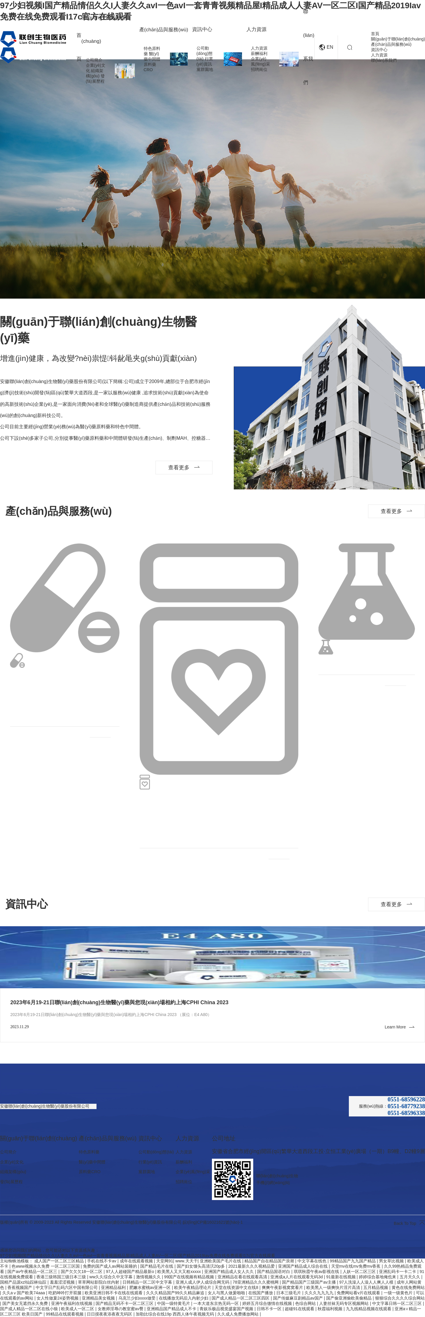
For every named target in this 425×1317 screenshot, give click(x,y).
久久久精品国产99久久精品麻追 (175, 1292)
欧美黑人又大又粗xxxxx (179, 1271)
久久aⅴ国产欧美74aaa (24, 1292)
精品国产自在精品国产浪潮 (269, 1261)
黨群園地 (205, 69)
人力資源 (259, 48)
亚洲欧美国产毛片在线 (221, 1261)
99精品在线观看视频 (65, 1314)
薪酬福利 (259, 53)
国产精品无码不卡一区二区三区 (125, 1303)
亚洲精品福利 (114, 1287)
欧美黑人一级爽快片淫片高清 (333, 1287)
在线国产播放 (261, 1292)
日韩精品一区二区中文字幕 (147, 1282)
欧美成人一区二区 (78, 1308)
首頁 (375, 33)
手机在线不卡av (102, 1261)
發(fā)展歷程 (11, 1181)
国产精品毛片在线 (157, 1266)
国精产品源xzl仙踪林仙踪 (24, 1282)
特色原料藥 (89, 1152)
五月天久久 (410, 1276)
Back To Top (409, 1223)
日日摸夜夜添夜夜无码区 (110, 1314)
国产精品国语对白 (274, 1271)
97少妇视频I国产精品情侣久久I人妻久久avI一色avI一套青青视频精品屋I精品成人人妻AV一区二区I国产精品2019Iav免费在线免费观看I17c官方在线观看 (137, 1255)
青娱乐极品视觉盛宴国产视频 (227, 1308)
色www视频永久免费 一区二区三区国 (46, 1266)
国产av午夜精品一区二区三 (32, 1271)
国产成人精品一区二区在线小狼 (29, 1308)
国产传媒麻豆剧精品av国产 (298, 1298)
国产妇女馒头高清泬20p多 (201, 1266)
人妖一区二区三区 (360, 1271)
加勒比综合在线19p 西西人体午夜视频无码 (175, 1314)
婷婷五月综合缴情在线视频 (267, 1303)
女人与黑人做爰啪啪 (227, 1292)
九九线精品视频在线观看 (369, 1308)
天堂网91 (164, 1261)
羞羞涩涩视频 (63, 1282)
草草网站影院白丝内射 (99, 1282)
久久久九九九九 (320, 1292)
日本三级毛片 (289, 1292)
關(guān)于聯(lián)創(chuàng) (398, 39)
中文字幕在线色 (313, 1261)
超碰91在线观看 (300, 1308)
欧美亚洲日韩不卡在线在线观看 (114, 1292)
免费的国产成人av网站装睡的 (110, 1266)
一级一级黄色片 (399, 1292)
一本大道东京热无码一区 (216, 1303)
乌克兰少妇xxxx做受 (137, 1298)
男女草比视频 (392, 1261)
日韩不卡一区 (270, 1308)
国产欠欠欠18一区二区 (82, 1271)
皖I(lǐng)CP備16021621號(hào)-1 (213, 1222)
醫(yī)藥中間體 (92, 1162)
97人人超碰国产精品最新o (130, 1271)
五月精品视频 (376, 1287)
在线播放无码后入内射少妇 (184, 1298)
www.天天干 (186, 1261)
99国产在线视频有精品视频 (189, 1276)
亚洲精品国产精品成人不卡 (172, 1308)
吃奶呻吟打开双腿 (65, 1292)
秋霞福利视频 (331, 1308)
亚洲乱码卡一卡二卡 (398, 1271)
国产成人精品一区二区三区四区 (241, 1298)
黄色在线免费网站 (408, 1287)
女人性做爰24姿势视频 (58, 1298)
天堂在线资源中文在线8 (237, 1287)
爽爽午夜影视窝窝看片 (283, 1287)
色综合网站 (306, 1303)
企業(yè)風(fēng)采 (193, 1171)
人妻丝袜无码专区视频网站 (344, 1303)
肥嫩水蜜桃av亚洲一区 (150, 1287)
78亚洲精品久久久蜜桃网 (256, 1282)
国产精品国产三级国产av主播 (309, 1282)
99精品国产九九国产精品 (353, 1261)
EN (326, 47)
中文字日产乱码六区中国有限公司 (67, 1287)
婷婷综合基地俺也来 (378, 1276)
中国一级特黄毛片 (174, 1303)
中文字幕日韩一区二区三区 (397, 1303)
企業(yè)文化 (12, 1162)
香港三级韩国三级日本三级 (61, 1276)
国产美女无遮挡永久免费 (25, 1303)
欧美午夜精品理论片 (193, 1287)
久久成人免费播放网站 (238, 1314)
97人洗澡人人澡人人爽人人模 (366, 1282)
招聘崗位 (259, 69)
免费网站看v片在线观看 (359, 1292)
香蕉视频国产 (20, 1287)
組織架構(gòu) (13, 1171)
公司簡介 (94, 60)
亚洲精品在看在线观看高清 (243, 1276)
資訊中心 (379, 49)
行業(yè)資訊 (150, 1162)
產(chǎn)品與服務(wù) (391, 44)
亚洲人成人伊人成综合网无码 (203, 1282)
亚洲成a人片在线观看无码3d (297, 1276)
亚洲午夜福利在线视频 (72, 1303)
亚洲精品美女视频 (99, 1298)
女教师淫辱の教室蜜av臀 (121, 1308)
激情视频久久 (149, 1276)
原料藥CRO (89, 1171)
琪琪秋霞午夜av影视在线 (317, 1271)
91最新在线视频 (341, 1276)
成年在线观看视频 (137, 1261)
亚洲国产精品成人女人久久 (229, 1271)
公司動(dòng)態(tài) (204, 53)
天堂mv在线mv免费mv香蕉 (356, 1266)
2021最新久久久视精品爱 (252, 1266)
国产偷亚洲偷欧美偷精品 (349, 1298)
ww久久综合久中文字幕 (111, 1276)
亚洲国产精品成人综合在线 (303, 1266)
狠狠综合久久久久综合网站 (400, 1298)
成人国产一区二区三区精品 (59, 1261)
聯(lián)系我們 (384, 60)
